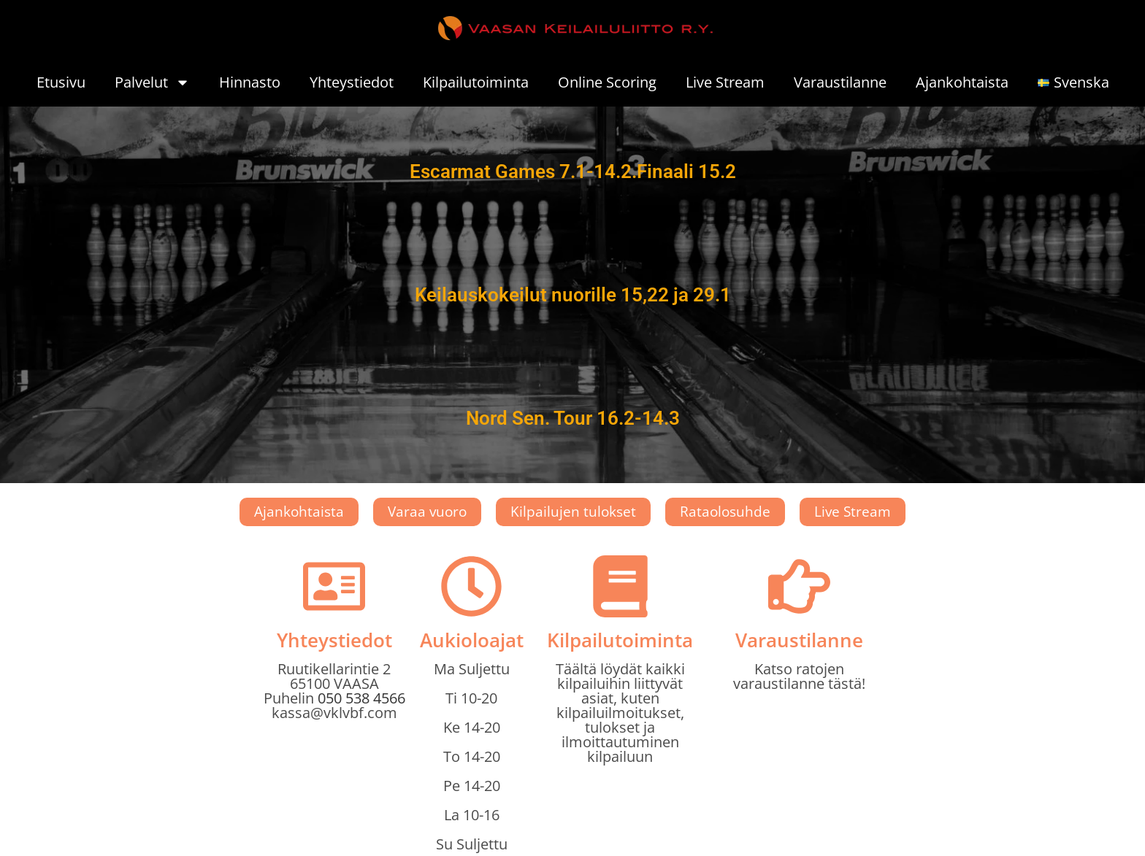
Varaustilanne (840, 82)
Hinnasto (249, 82)
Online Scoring (607, 82)
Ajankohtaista (962, 82)
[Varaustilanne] (799, 586)
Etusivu (61, 82)
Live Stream (725, 82)
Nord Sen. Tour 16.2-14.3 (573, 418)
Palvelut (152, 82)
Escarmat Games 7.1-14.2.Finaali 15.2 (573, 171)
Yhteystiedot (352, 82)
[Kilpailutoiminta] (620, 586)
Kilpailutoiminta (476, 82)
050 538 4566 (361, 698)
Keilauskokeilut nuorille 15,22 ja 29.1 (573, 295)
